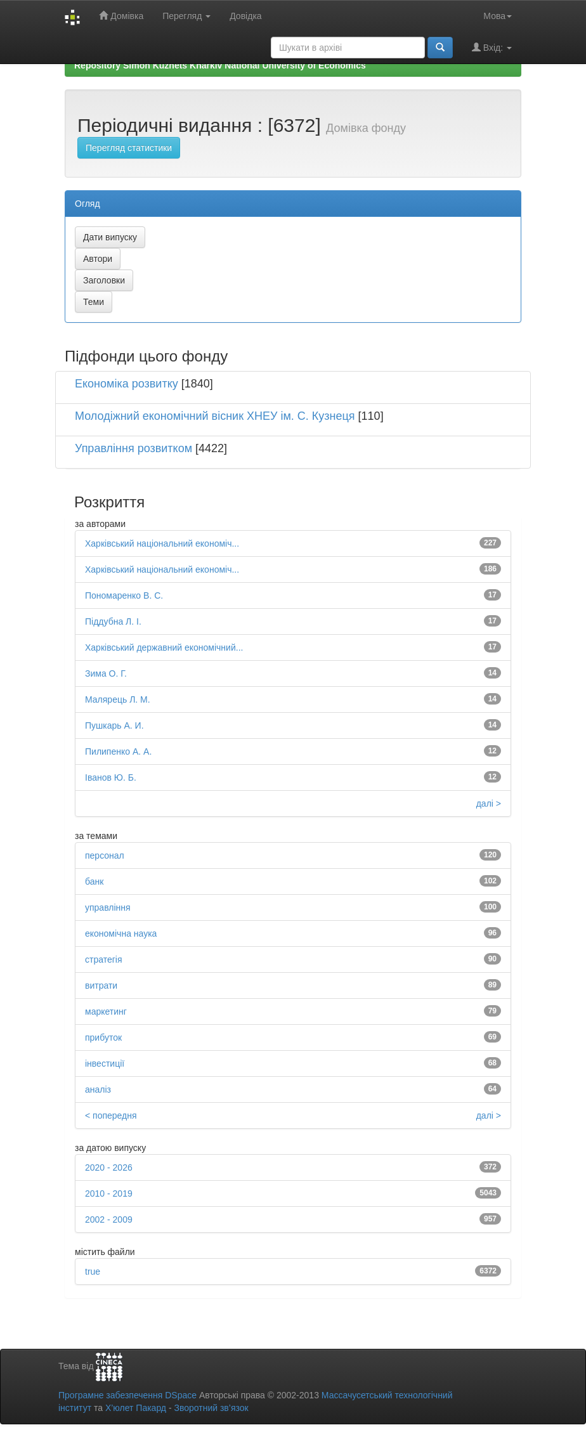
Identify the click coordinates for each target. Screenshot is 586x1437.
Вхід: (492, 47)
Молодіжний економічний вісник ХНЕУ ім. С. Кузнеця (215, 416)
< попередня (111, 1115)
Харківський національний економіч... (162, 543)
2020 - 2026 (109, 1167)
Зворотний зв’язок (211, 1408)
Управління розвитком (133, 448)
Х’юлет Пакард (135, 1408)
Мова (497, 16)
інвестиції (104, 1063)
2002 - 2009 (109, 1219)
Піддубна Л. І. (113, 621)
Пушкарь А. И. (114, 725)
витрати (101, 985)
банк (94, 881)
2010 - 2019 (109, 1193)
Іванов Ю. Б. (110, 777)
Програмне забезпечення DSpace (127, 1395)
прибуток (103, 1037)
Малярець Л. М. (117, 699)
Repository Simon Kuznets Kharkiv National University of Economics (220, 65)
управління (108, 907)
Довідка (245, 16)
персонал (104, 855)
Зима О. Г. (106, 673)
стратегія (103, 959)
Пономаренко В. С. (124, 595)
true (92, 1271)
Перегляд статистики (129, 148)
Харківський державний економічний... (164, 647)
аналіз (98, 1089)
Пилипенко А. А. (118, 751)
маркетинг (106, 1011)
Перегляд (186, 16)
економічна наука (121, 933)
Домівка (121, 15)
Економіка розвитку (126, 383)
